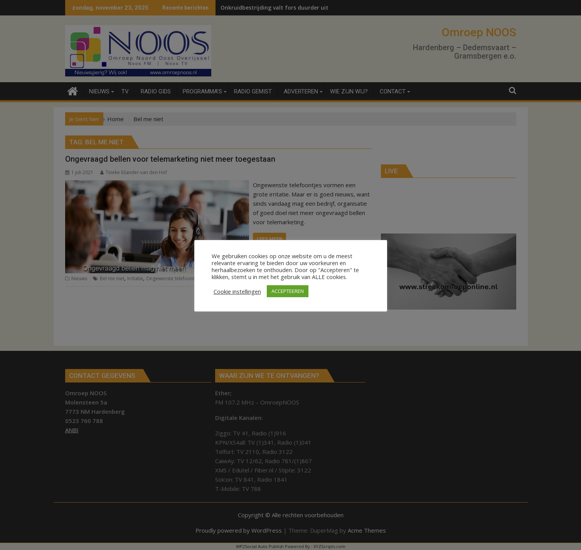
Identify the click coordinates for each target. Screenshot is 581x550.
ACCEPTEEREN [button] (287, 291)
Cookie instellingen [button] (237, 291)
